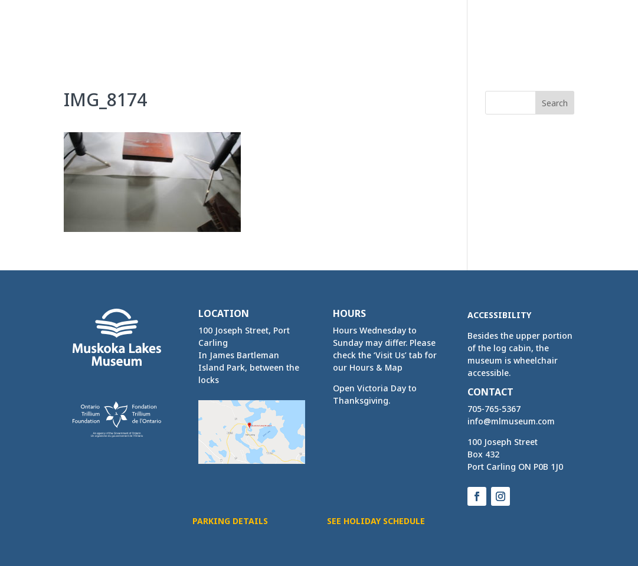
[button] (564, 40)
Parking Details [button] (230, 520)
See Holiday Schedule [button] (376, 520)
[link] (105, 27)
